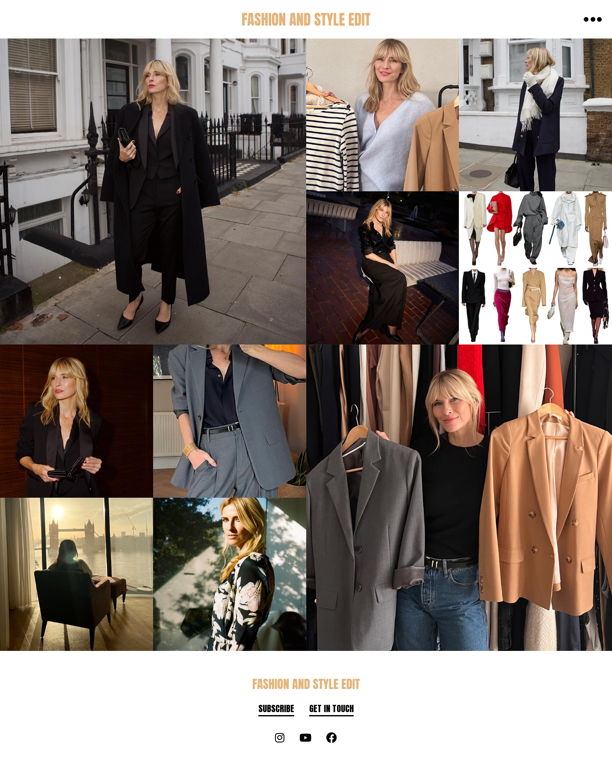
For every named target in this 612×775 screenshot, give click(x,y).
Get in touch (331, 708)
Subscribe (276, 708)
